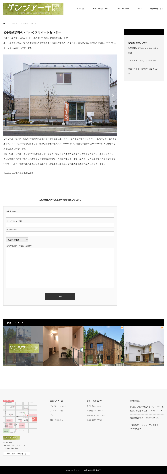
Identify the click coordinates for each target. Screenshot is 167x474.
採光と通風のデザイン (95, 420)
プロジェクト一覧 (122, 9)
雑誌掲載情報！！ (137, 418)
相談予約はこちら (156, 9)
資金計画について (94, 401)
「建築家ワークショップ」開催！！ (145, 425)
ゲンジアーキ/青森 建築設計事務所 (88, 470)
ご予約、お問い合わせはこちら (16, 454)
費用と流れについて (94, 406)
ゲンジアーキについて (100, 9)
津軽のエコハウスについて (96, 415)
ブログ (139, 9)
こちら (153, 69)
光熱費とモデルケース (95, 411)
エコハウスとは (78, 9)
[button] (7, 95)
